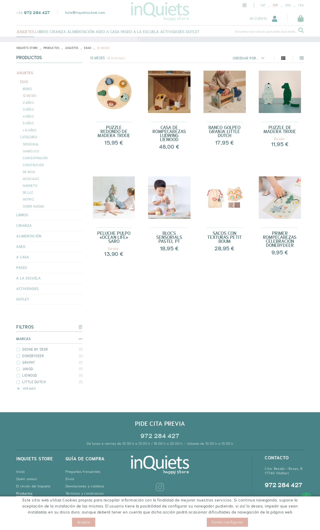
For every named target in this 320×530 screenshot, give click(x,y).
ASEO (20, 247)
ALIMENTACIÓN (28, 236)
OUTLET (22, 299)
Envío (70, 479)
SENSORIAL (31, 144)
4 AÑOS (28, 116)
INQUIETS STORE (27, 48)
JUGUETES (71, 48)
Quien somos (26, 479)
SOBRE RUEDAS (33, 206)
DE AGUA (29, 171)
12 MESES (29, 95)
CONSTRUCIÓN (33, 165)
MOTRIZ (28, 199)
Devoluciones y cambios (85, 486)
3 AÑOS (28, 109)
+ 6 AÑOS (29, 130)
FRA (301, 5)
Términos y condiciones (85, 493)
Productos (52, 48)
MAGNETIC (30, 185)
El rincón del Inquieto (33, 486)
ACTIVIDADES (27, 289)
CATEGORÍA (28, 137)
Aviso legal (58, 522)
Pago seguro (76, 501)
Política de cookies (31, 522)
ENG (288, 5)
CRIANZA (24, 226)
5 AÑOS (28, 123)
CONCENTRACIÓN (35, 158)
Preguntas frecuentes (83, 472)
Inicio (20, 472)
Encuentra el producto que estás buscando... (266, 31)
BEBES (27, 88)
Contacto (23, 501)
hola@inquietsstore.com (85, 13)
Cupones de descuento (84, 508)
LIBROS (22, 215)
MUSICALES (31, 178)
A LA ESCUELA (28, 278)
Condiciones (79, 522)
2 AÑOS (28, 102)
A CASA (22, 257)
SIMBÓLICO (31, 151)
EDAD (87, 48)
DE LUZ (28, 192)
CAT (263, 5)
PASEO (21, 268)
